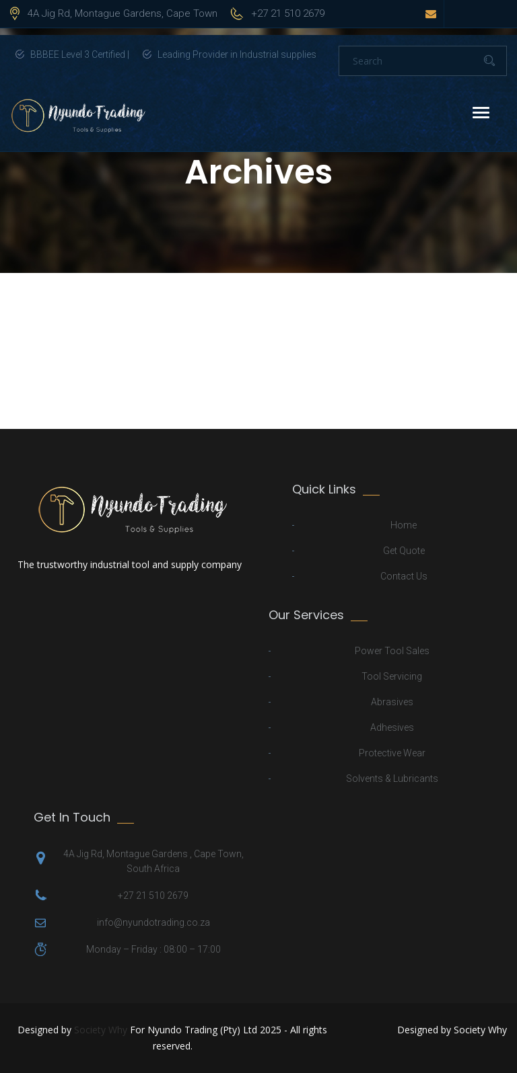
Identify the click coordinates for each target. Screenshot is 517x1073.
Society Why (100, 1029)
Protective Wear (392, 753)
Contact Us (403, 576)
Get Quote (404, 550)
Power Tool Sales (392, 650)
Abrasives (392, 702)
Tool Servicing (391, 676)
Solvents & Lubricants (392, 778)
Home (403, 525)
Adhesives (392, 727)
